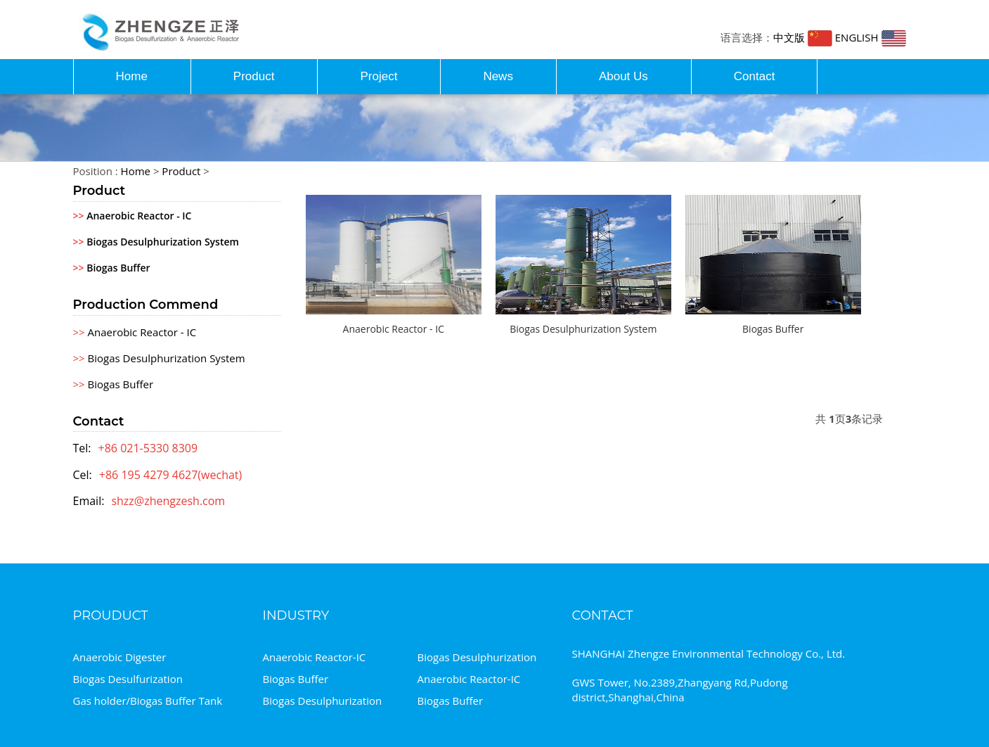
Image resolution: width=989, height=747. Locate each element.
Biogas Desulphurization (477, 657)
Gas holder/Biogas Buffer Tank (148, 701)
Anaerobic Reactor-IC (314, 657)
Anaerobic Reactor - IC (132, 215)
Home (132, 76)
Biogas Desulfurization (128, 679)
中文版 (802, 37)
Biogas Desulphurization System (156, 241)
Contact (754, 76)
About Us (623, 76)
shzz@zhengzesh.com (168, 501)
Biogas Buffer (111, 267)
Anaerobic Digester (120, 657)
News (498, 76)
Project (378, 76)
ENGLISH (870, 37)
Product (254, 76)
